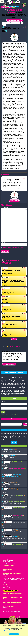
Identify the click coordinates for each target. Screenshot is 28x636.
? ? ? (14, 442)
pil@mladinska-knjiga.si (11, 563)
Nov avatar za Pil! (17, 462)
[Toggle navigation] (2, 1)
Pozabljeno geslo (13, 414)
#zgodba (4, 24)
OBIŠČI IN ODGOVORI (9, 364)
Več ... (14, 338)
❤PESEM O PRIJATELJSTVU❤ (17, 495)
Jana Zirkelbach (6, 566)
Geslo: (2, 406)
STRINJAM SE (14, 634)
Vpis (3, 412)
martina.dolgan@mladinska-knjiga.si (14, 588)
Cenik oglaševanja (10, 590)
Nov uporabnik (4, 414)
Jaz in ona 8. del (18, 515)
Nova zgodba (14, 20)
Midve (15, 530)
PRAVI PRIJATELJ (18, 544)
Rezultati (13, 482)
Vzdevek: (3, 401)
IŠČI (26, 424)
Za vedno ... (13, 489)
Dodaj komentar (14, 200)
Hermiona (13, 449)
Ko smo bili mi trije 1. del (17, 468)
